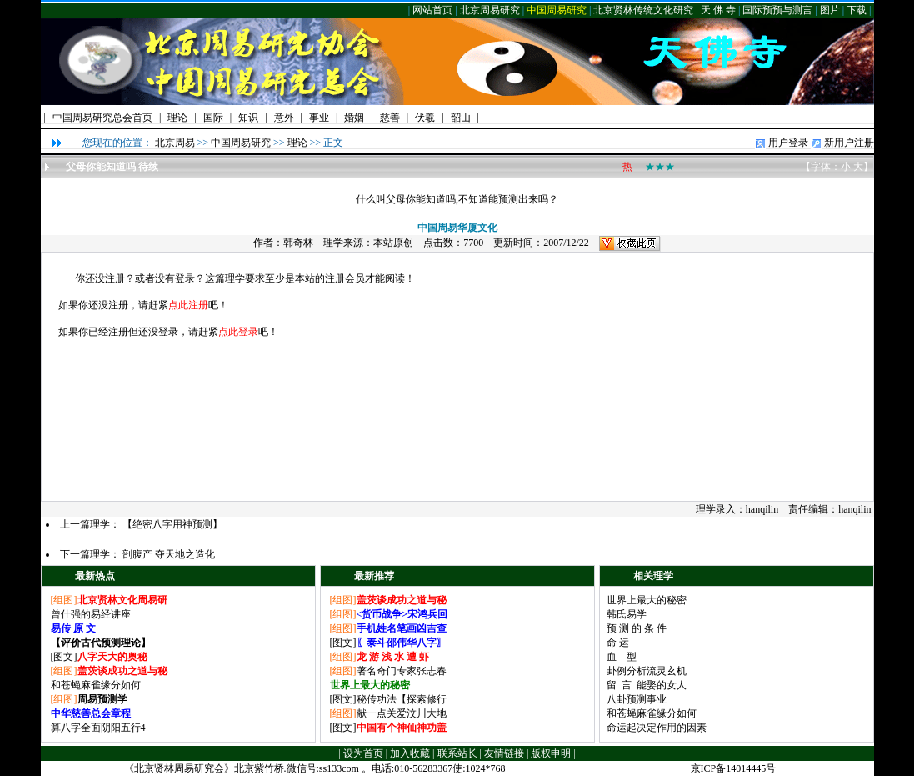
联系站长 (457, 753)
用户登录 (788, 142)
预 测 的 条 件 (637, 628)
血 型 (622, 657)
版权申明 (551, 753)
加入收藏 (410, 753)
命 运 (618, 642)
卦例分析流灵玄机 (647, 671)
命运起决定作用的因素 (657, 727)
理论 (297, 142)
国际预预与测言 (777, 10)
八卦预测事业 (637, 699)
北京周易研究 (490, 10)
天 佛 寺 (718, 10)
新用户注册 (849, 142)
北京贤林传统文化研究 (643, 10)
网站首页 (432, 10)
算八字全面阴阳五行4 (98, 727)
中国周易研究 (557, 10)
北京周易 (175, 142)
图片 (830, 10)
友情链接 (504, 753)
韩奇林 (298, 242)
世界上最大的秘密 (647, 600)
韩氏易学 (627, 614)
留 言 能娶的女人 (647, 685)
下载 (857, 10)
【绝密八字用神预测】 (172, 524)
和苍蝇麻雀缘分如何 (96, 685)
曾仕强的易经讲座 (91, 614)
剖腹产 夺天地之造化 (168, 554)
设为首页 (363, 753)
